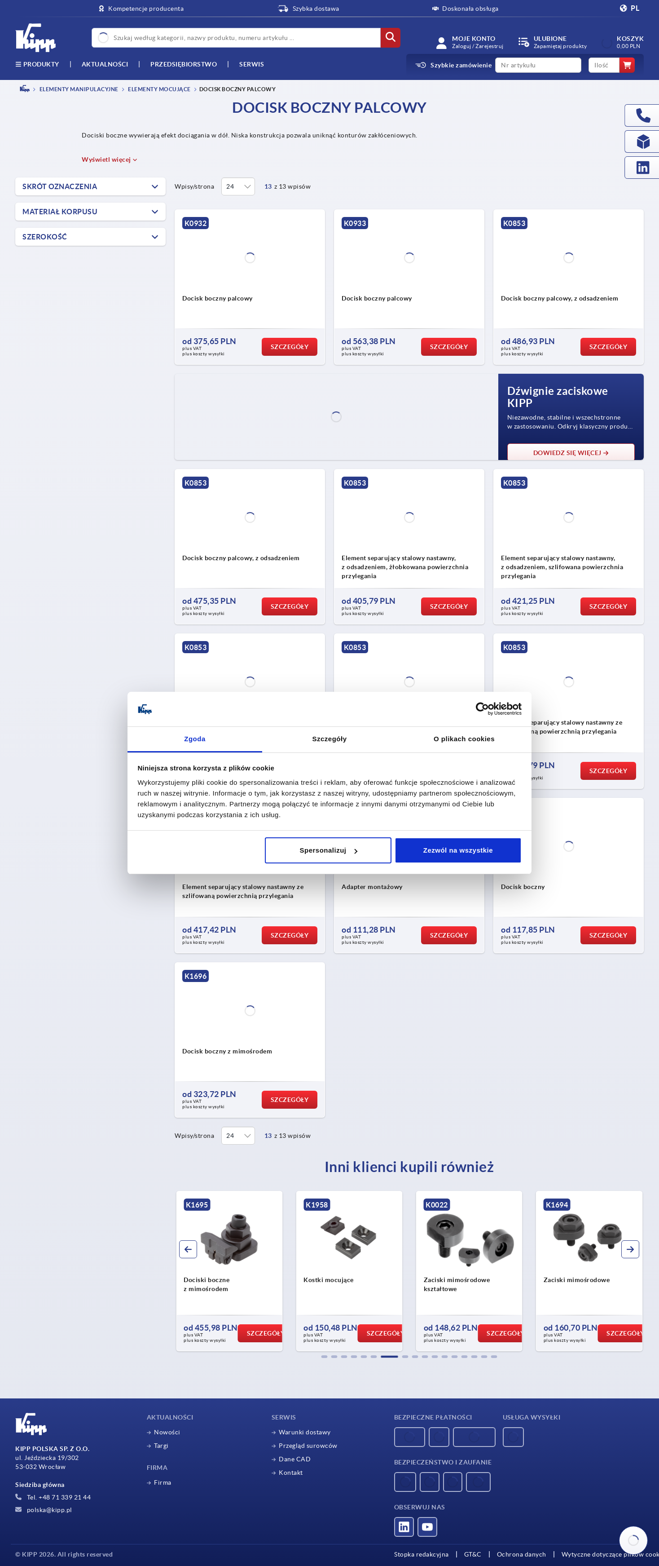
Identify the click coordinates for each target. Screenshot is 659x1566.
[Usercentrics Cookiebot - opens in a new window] (482, 709)
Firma (162, 1482)
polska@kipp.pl (43, 1509)
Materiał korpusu (59, 212)
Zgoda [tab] (195, 739)
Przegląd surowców (308, 1445)
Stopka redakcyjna (421, 1554)
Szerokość (44, 237)
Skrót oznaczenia (59, 186)
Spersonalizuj (328, 850)
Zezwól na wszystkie (458, 850)
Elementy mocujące (159, 89)
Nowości (167, 1432)
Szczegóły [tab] (329, 739)
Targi (161, 1445)
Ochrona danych (521, 1554)
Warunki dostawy (305, 1432)
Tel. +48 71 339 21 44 (53, 1497)
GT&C (473, 1554)
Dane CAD (295, 1459)
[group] (229, 1271)
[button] (324, 1356)
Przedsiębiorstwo (183, 64)
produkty (37, 64)
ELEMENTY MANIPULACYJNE (78, 89)
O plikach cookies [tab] (464, 739)
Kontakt (291, 1472)
